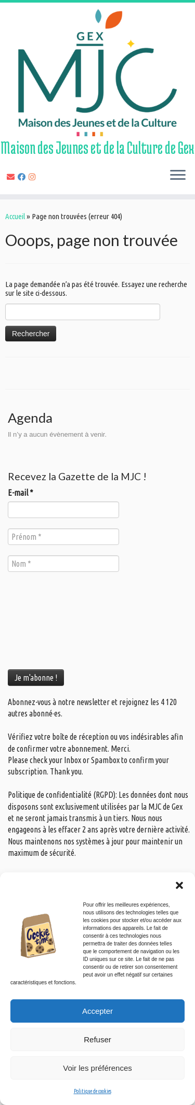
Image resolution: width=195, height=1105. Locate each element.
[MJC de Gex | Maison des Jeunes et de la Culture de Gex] (97, 72)
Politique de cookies (92, 1091)
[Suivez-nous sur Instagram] (33, 177)
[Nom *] (63, 563)
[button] (179, 885)
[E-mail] (12, 177)
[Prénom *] (63, 536)
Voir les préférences (97, 1068)
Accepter (97, 1011)
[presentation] (50, 619)
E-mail (20, 492)
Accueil (15, 216)
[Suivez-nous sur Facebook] (23, 177)
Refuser (97, 1039)
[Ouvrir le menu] (178, 175)
